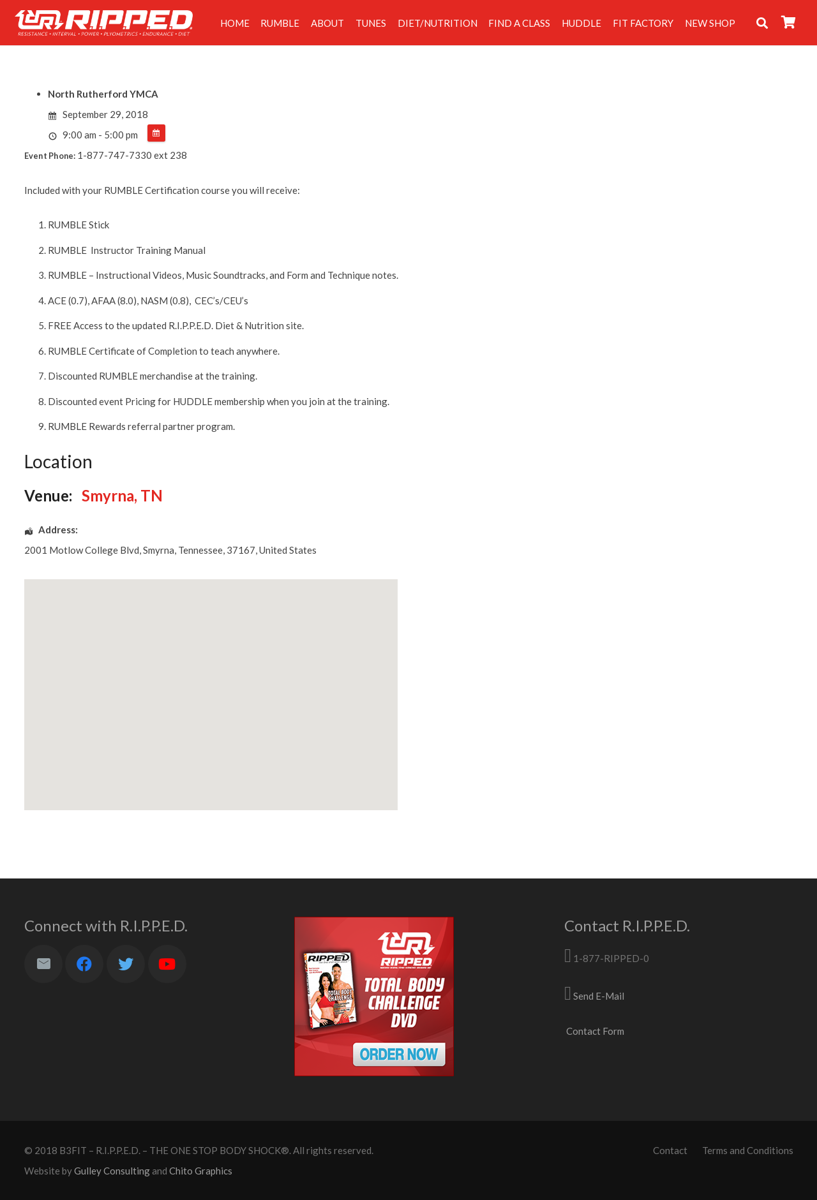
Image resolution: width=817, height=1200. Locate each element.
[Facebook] (84, 964)
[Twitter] (126, 964)
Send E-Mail (598, 996)
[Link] (104, 23)
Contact (670, 1150)
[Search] (762, 23)
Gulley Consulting (112, 1170)
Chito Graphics (200, 1170)
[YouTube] (167, 964)
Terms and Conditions (747, 1150)
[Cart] (788, 22)
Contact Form (595, 1031)
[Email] (43, 964)
